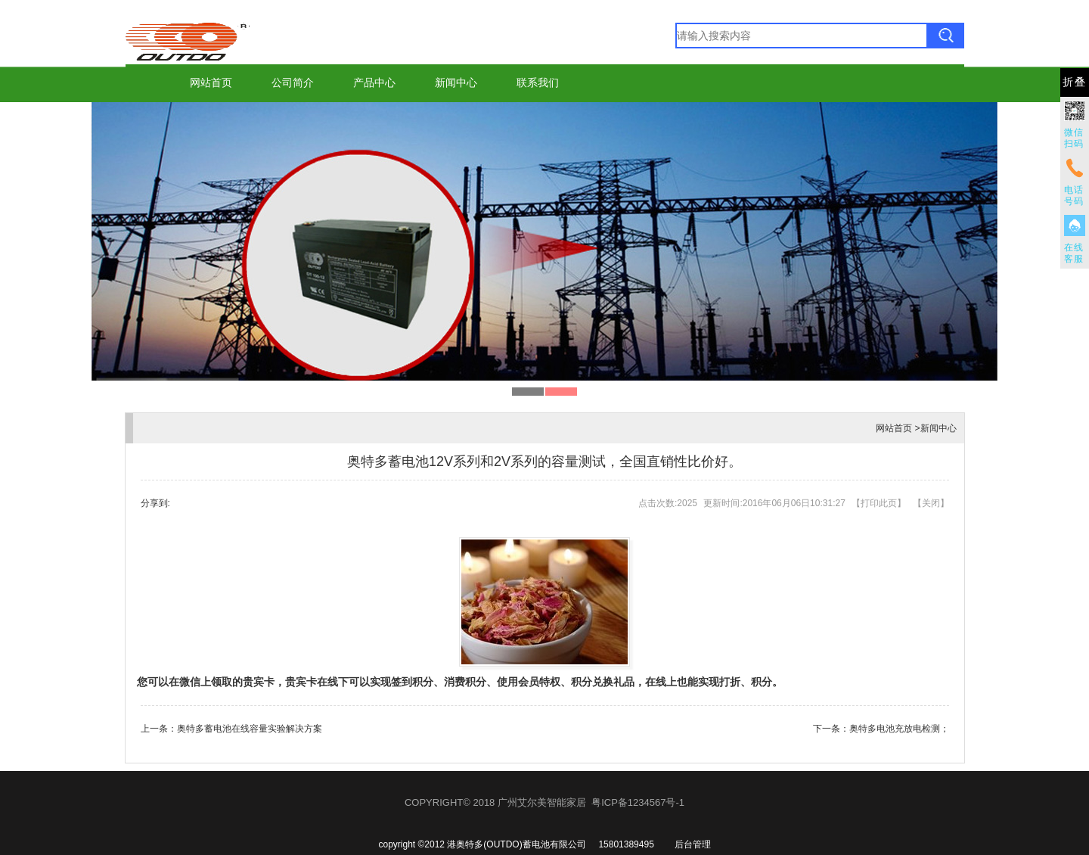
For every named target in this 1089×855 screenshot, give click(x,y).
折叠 (1075, 82)
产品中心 (374, 83)
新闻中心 (456, 83)
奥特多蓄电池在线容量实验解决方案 (249, 728)
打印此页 (879, 503)
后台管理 (693, 844)
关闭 (931, 503)
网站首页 (211, 83)
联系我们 (538, 83)
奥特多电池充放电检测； (899, 728)
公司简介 (292, 83)
